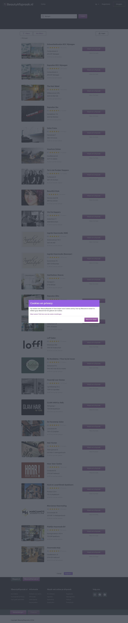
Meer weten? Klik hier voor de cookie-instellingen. (46, 314)
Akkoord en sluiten (91, 319)
